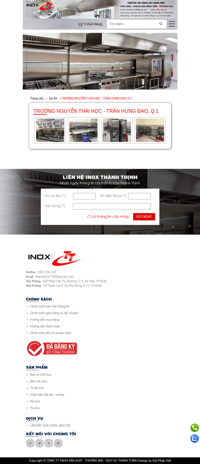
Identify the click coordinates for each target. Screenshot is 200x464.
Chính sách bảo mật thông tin (50, 306)
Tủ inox (35, 408)
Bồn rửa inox (38, 381)
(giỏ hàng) (93, 24)
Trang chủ (37, 98)
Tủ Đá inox (37, 388)
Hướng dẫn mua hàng (44, 319)
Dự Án (53, 98)
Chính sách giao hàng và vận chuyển (54, 313)
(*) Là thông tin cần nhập (108, 216)
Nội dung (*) (55, 205)
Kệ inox (35, 401)
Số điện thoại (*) (113, 195)
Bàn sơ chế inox (40, 374)
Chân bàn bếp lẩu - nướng (47, 394)
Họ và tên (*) (55, 195)
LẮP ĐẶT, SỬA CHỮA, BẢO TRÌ (50, 425)
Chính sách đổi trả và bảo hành (50, 333)
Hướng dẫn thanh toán (45, 326)
